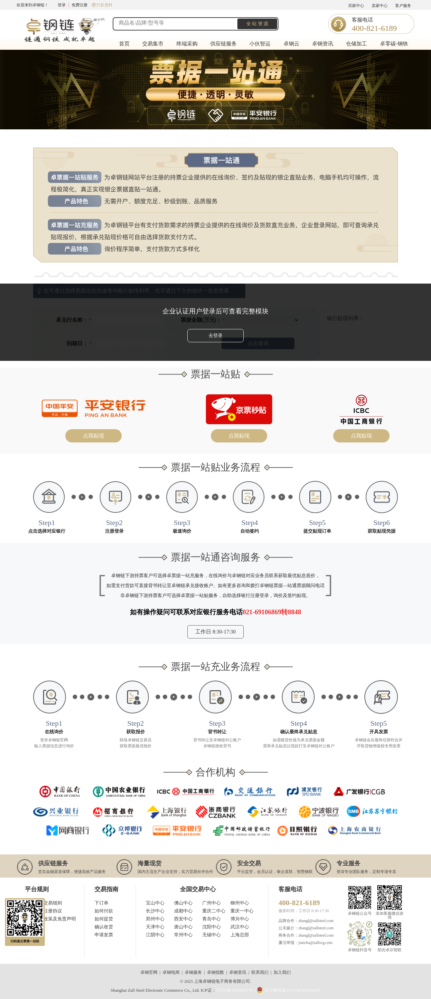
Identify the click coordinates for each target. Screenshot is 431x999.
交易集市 (152, 43)
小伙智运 (260, 43)
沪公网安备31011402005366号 (289, 990)
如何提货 (103, 918)
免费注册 (80, 5)
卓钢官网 (148, 972)
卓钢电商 (171, 972)
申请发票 (103, 934)
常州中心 (183, 934)
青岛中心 (211, 918)
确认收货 (103, 926)
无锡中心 (211, 934)
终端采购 (187, 43)
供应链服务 (223, 43)
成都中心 (183, 910)
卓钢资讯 (322, 43)
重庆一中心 (242, 910)
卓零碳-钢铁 (394, 43)
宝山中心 (155, 902)
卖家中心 (380, 5)
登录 (62, 5)
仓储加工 (356, 43)
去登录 (215, 335)
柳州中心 (239, 902)
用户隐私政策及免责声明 (50, 918)
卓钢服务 (193, 972)
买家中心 (356, 5)
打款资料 (102, 5)
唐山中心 (183, 926)
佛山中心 (183, 902)
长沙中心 (155, 910)
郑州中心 (155, 918)
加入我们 (282, 972)
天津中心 (155, 926)
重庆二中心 (213, 910)
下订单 (101, 902)
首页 (124, 43)
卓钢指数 (215, 972)
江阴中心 (155, 934)
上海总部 (239, 934)
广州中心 (211, 902)
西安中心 (183, 918)
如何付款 (103, 910)
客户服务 (403, 5)
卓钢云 (291, 43)
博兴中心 (239, 918)
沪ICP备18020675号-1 (236, 990)
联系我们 (260, 972)
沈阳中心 (211, 926)
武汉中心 (239, 926)
